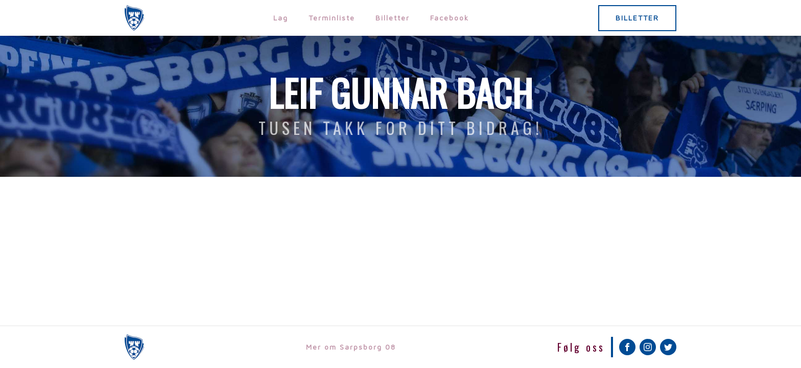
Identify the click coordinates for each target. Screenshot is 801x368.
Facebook (449, 17)
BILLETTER (637, 17)
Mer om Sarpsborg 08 (351, 346)
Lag (280, 17)
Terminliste (332, 17)
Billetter (392, 17)
